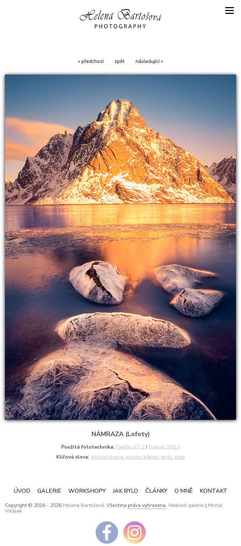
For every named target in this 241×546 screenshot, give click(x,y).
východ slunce (107, 457)
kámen (150, 457)
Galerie (49, 491)
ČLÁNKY (156, 491)
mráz (166, 457)
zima (179, 457)
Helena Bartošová (83, 505)
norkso (133, 457)
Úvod (22, 491)
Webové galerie (186, 505)
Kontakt (213, 491)
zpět (119, 61)
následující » (149, 61)
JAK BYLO (125, 491)
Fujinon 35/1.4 (164, 447)
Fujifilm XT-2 (130, 447)
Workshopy (87, 491)
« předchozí (91, 61)
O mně (183, 491)
